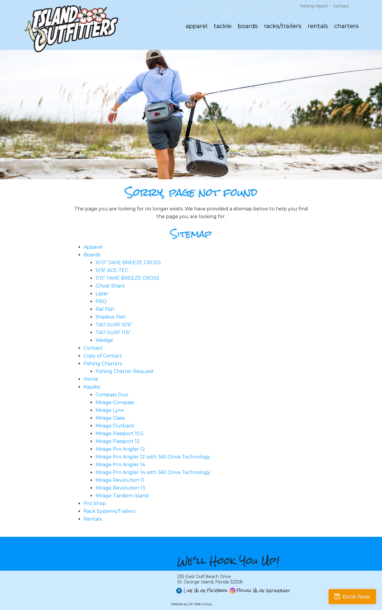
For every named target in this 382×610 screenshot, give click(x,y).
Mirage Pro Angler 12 (120, 449)
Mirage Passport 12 (118, 441)
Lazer (102, 293)
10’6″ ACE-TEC (112, 270)
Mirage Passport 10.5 (120, 433)
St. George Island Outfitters (71, 28)
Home (91, 379)
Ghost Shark (110, 286)
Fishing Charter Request (125, 371)
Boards (92, 255)
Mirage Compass (115, 402)
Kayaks (92, 387)
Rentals (93, 519)
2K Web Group (200, 604)
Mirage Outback (115, 426)
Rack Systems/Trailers (109, 511)
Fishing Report (314, 6)
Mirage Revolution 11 (120, 480)
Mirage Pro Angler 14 (120, 464)
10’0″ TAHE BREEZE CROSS (128, 262)
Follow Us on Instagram (263, 591)
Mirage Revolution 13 (120, 488)
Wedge (104, 340)
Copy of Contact (103, 356)
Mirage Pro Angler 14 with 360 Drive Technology (153, 472)
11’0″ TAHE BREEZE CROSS (127, 278)
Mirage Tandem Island (122, 496)
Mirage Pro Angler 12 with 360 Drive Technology (153, 457)
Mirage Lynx (110, 410)
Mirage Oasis (110, 418)
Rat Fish (105, 309)
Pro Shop (95, 503)
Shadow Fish (110, 317)
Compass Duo (112, 395)
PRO (101, 301)
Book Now (356, 596)
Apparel (93, 247)
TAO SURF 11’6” (113, 332)
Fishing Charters (103, 363)
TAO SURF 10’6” (114, 325)
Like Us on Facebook (205, 591)
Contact (341, 6)
